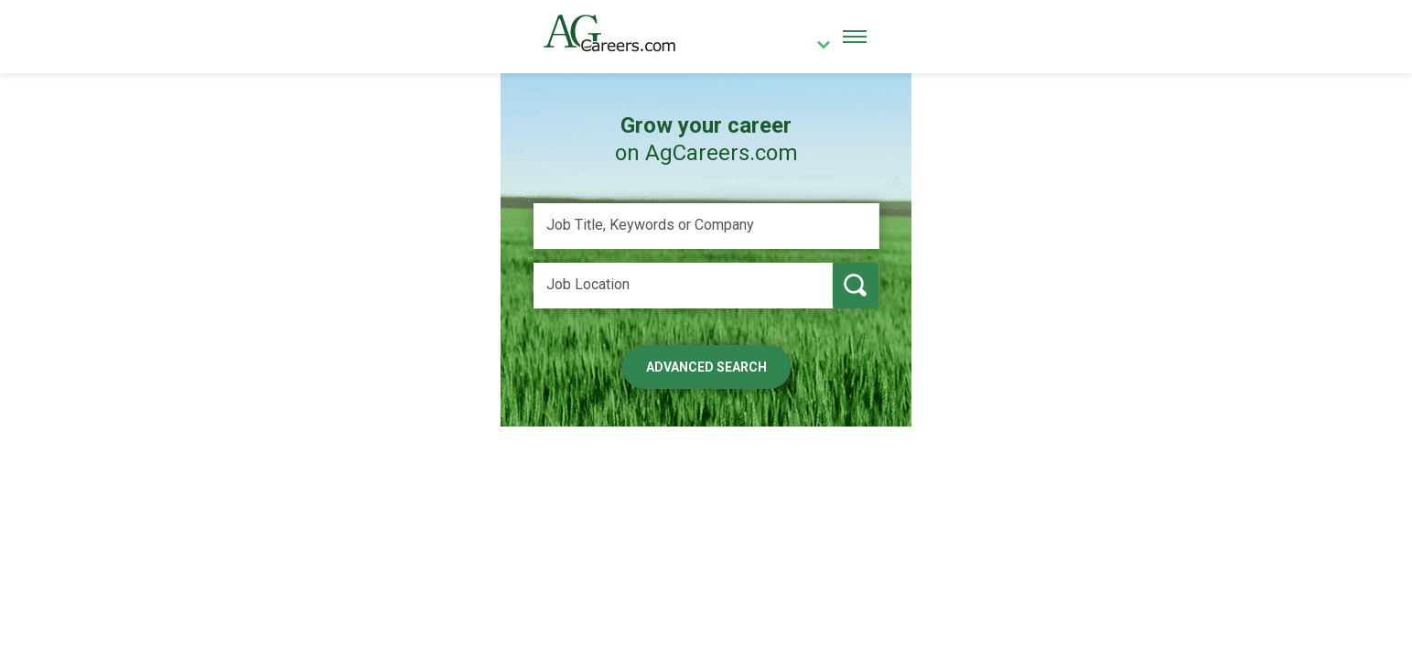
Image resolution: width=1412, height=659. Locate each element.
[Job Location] (683, 285)
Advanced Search (706, 367)
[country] (816, 47)
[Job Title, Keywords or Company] (706, 226)
